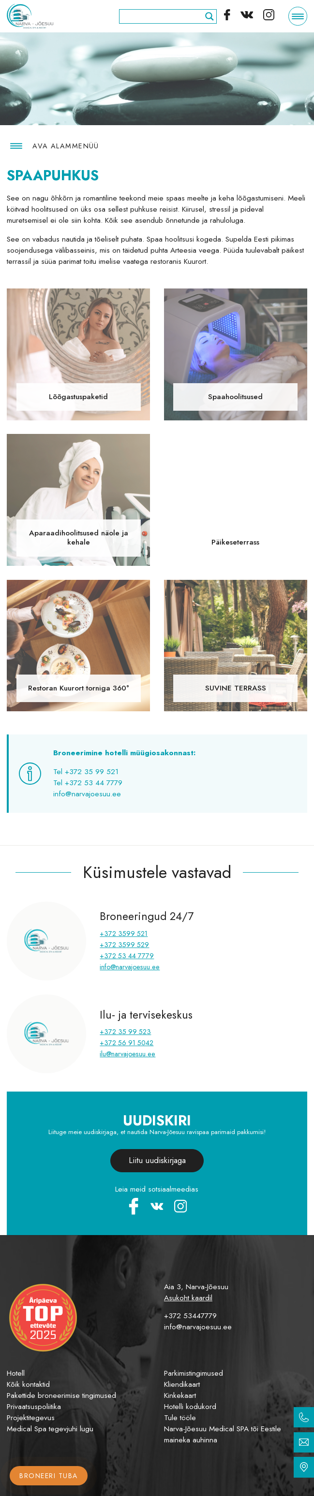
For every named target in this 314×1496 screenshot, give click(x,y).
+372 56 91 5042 (126, 1043)
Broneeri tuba (48, 1476)
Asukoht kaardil (188, 1298)
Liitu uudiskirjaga (157, 1160)
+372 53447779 (190, 1315)
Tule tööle (180, 1417)
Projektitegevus (31, 1417)
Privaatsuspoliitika (34, 1406)
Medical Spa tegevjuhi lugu (50, 1429)
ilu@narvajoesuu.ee (127, 1054)
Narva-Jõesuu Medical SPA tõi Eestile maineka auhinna (222, 1434)
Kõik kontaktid (28, 1384)
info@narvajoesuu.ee (130, 967)
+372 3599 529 (124, 944)
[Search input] (163, 16)
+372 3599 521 (124, 933)
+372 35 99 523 (125, 1031)
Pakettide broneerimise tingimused (61, 1395)
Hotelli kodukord (190, 1406)
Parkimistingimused (193, 1373)
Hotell (16, 1373)
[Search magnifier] (209, 16)
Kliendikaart (182, 1384)
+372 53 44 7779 (127, 956)
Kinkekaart (180, 1395)
